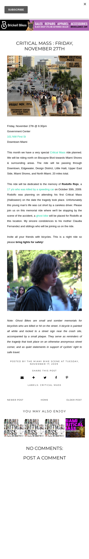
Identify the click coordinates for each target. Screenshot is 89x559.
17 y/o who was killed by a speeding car (30, 189)
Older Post (74, 400)
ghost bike (42, 215)
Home (44, 400)
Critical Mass (57, 152)
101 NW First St (16, 136)
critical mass (50, 385)
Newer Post (15, 400)
